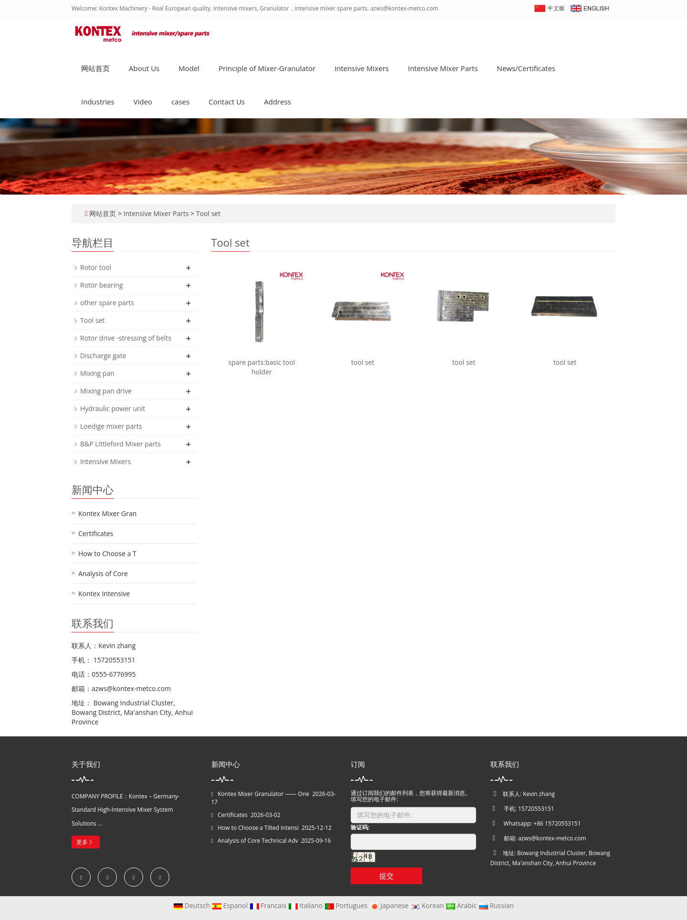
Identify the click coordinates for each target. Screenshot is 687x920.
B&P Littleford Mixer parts (120, 443)
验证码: (360, 827)
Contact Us (226, 101)
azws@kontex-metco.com (552, 838)
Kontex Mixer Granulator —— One (263, 794)
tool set (363, 362)
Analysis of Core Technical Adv (258, 841)
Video (143, 101)
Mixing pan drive (106, 390)
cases (180, 101)
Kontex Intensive (104, 593)
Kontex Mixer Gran (107, 513)
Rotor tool (95, 267)
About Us (144, 68)
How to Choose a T (107, 553)
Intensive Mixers (105, 461)
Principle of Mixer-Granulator (267, 68)
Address (277, 101)
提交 (386, 875)
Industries (97, 101)
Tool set (207, 213)
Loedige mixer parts (111, 426)
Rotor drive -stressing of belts (125, 337)
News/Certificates (526, 68)
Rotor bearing (101, 284)
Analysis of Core (103, 573)
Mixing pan (97, 373)
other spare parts (107, 302)
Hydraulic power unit (112, 408)
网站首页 (95, 68)
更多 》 (85, 842)
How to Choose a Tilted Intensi (258, 828)
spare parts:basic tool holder (261, 367)
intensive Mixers (361, 68)
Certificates (95, 533)
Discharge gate (103, 355)
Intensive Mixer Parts (443, 68)
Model (188, 68)
